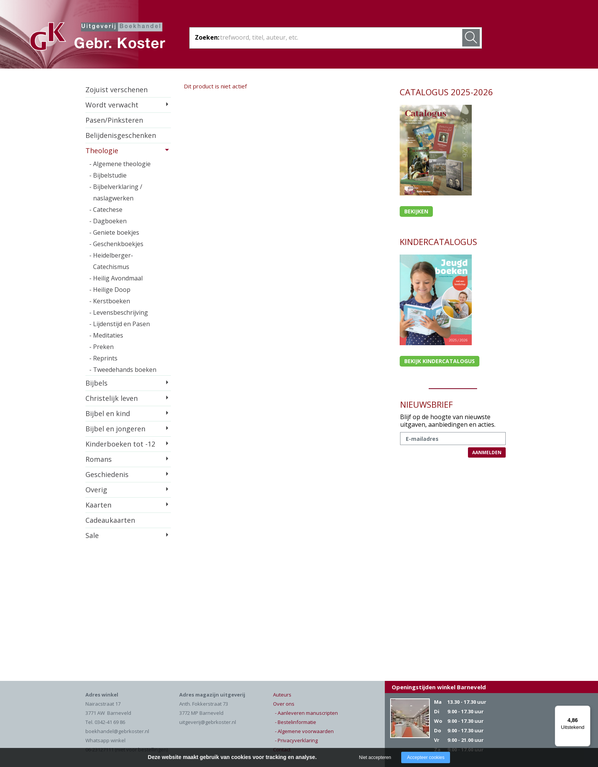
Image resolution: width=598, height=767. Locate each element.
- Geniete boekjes (114, 232)
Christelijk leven (111, 398)
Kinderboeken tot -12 (120, 443)
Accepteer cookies (425, 757)
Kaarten (98, 504)
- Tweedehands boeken (122, 369)
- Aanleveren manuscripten (306, 712)
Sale (92, 535)
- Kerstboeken (109, 301)
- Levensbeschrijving (118, 312)
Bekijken (416, 211)
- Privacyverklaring (296, 740)
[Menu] (585, 710)
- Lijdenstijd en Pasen (119, 324)
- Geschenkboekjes (116, 244)
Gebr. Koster (97, 37)
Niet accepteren (375, 757)
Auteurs (282, 694)
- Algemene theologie (120, 164)
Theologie (101, 150)
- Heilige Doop (109, 289)
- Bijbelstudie (108, 175)
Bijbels (96, 383)
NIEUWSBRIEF (426, 404)
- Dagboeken (108, 221)
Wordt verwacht (111, 104)
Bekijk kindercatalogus (439, 361)
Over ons (283, 703)
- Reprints (103, 358)
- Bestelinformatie (295, 722)
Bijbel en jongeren (115, 428)
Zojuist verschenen (116, 89)
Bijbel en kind (107, 413)
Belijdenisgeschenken (120, 135)
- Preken (101, 347)
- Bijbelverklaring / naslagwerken (115, 192)
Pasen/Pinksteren (114, 120)
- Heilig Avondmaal (116, 278)
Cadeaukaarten (110, 520)
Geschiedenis (107, 474)
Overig (96, 489)
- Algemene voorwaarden (304, 731)
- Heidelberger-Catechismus (111, 261)
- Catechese (105, 209)
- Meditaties (106, 335)
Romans (98, 459)
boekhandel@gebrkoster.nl (117, 731)
